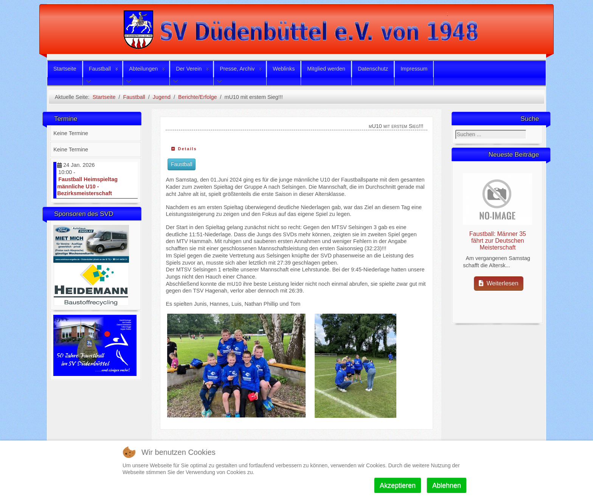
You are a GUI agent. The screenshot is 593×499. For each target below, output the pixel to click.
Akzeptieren (398, 485)
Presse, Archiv (237, 69)
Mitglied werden (326, 69)
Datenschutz (373, 69)
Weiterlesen (498, 283)
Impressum (414, 69)
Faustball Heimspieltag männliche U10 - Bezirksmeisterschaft (87, 186)
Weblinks (284, 69)
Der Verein (189, 69)
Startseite (64, 69)
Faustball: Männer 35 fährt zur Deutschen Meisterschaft (497, 241)
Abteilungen (143, 69)
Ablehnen (446, 485)
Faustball (100, 69)
